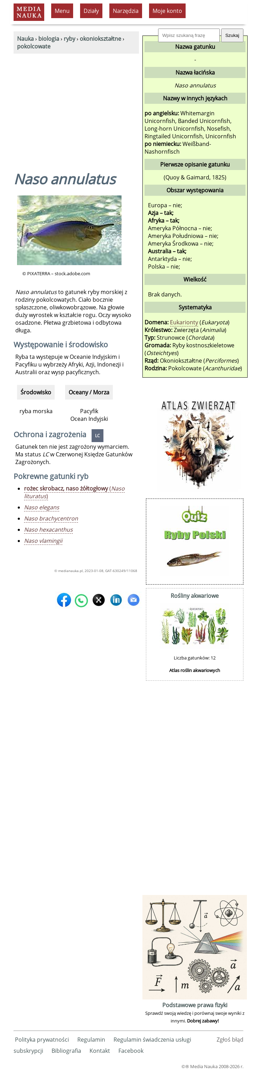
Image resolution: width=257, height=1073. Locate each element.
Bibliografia (66, 1051)
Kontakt (99, 1051)
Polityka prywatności (42, 1039)
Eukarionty (184, 322)
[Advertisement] (76, 106)
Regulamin (91, 1039)
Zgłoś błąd (230, 1039)
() (74, 492)
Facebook (130, 1051)
